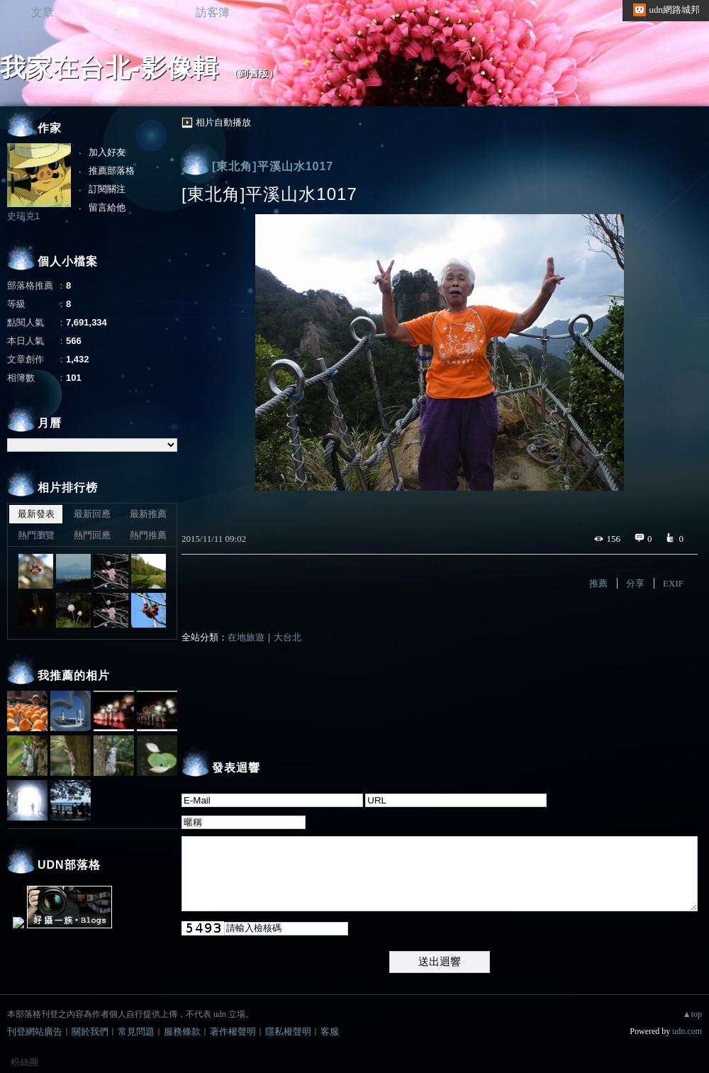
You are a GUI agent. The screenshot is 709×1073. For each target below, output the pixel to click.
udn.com (687, 1031)
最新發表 (36, 513)
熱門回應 (92, 535)
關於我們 (90, 1031)
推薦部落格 (112, 170)
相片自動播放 (223, 122)
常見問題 (136, 1031)
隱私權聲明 (288, 1031)
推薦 (598, 583)
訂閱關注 (107, 189)
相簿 (127, 12)
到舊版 (254, 73)
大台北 (287, 637)
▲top (692, 1014)
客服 (329, 1031)
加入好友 (107, 152)
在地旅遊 (246, 637)
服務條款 (182, 1031)
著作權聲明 (233, 1031)
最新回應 (92, 513)
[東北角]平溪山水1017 (272, 166)
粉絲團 (24, 1062)
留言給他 (107, 207)
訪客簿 (213, 12)
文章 (42, 12)
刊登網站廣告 (34, 1031)
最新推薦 (148, 513)
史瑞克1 (23, 216)
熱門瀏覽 (36, 535)
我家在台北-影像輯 (109, 67)
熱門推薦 (148, 535)
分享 (635, 583)
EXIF (673, 583)
